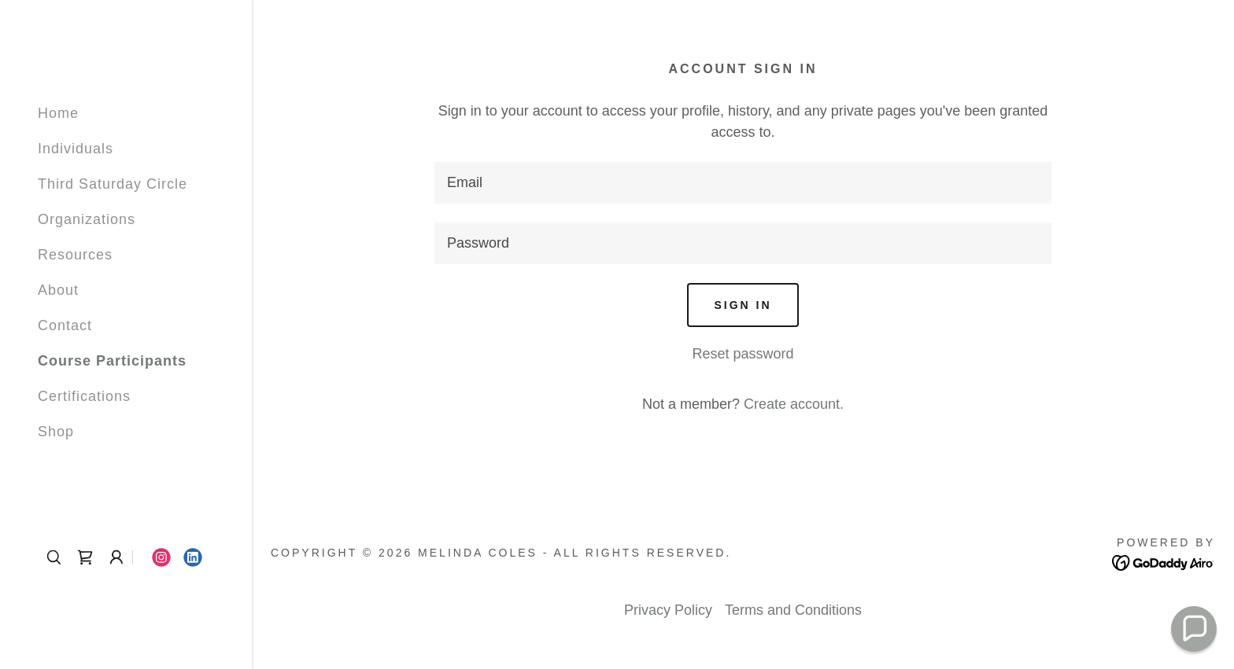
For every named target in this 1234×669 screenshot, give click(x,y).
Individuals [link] (75, 148)
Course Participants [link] (112, 361)
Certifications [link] (84, 396)
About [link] (58, 290)
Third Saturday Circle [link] (112, 184)
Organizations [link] (86, 219)
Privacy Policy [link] (668, 610)
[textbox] (742, 183)
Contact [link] (65, 325)
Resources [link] (75, 255)
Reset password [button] (742, 354)
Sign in (742, 305)
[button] (116, 557)
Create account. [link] (794, 404)
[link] (85, 557)
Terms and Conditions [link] (793, 610)
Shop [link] (56, 431)
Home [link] (58, 113)
